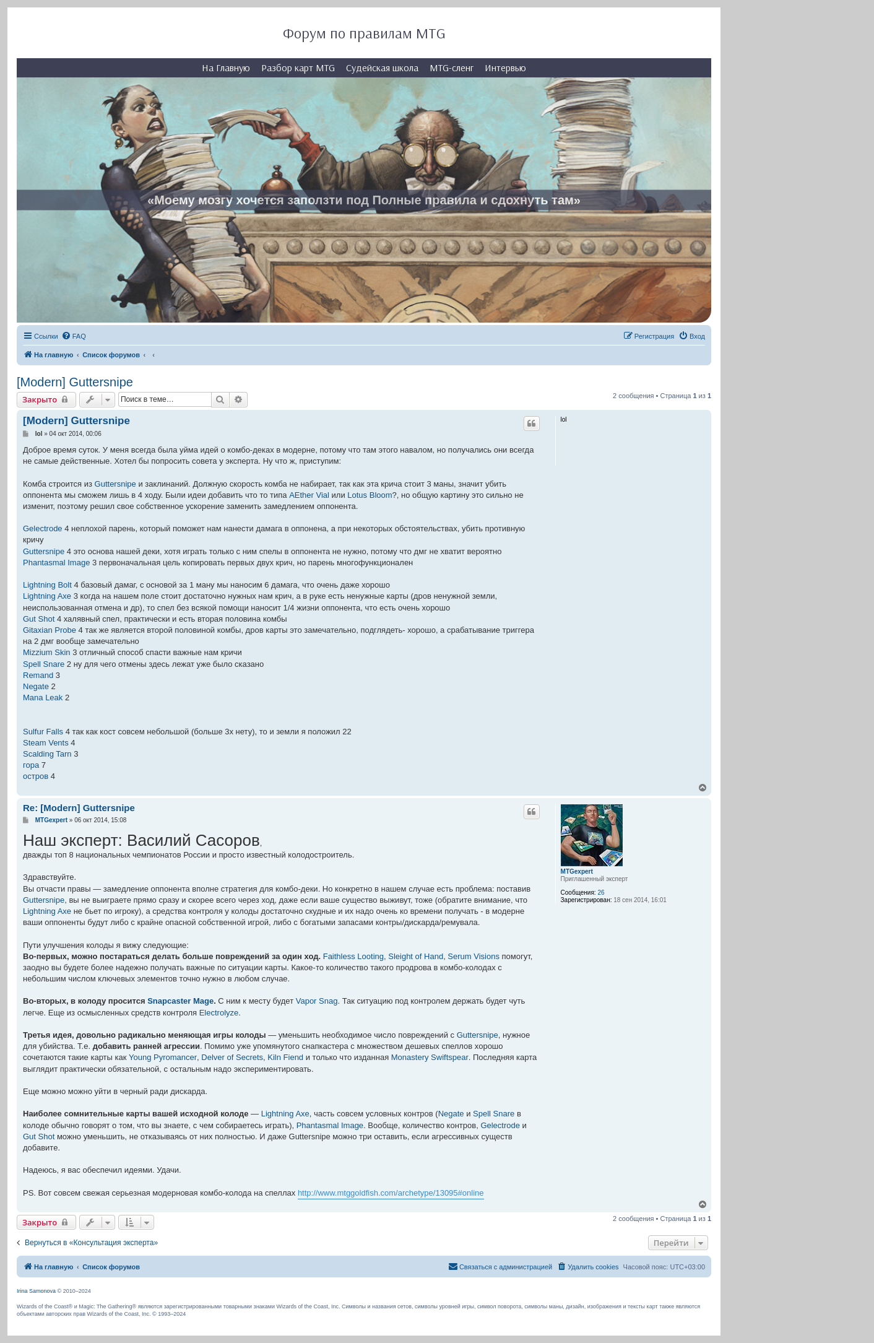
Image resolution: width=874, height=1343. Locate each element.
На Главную (226, 67)
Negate (36, 686)
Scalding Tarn (47, 753)
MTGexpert (577, 871)
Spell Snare (43, 664)
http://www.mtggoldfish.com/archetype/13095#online (391, 1192)
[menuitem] (73, 336)
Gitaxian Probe (49, 630)
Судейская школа (382, 67)
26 (600, 892)
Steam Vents (46, 742)
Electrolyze (219, 1012)
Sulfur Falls (43, 731)
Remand (38, 675)
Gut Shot (38, 619)
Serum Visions (474, 956)
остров (35, 776)
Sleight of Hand (415, 956)
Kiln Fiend (285, 1057)
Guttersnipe (115, 484)
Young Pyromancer (163, 1057)
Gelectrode (43, 528)
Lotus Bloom (369, 495)
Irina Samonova (36, 1291)
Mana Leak (43, 697)
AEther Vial (309, 495)
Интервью (505, 67)
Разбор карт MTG (298, 67)
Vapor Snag (317, 1001)
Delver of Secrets (232, 1057)
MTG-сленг (452, 67)
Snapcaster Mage (180, 1001)
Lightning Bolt (47, 584)
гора (31, 765)
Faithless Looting (353, 956)
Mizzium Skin (47, 652)
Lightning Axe (47, 596)
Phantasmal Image (56, 562)
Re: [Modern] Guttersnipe (79, 807)
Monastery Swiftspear (430, 1057)
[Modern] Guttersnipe (75, 382)
